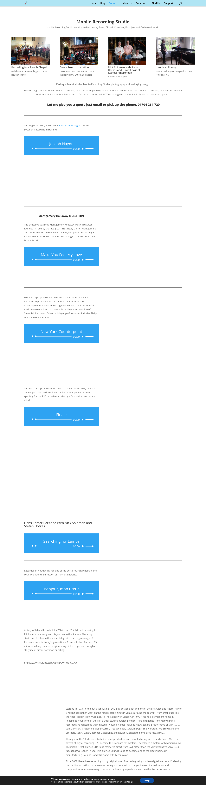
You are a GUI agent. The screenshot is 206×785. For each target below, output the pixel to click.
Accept (147, 780)
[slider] (54, 148)
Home (93, 3)
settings (128, 781)
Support (168, 3)
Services (140, 3)
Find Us (156, 3)
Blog (102, 3)
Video (126, 3)
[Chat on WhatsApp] (103, 768)
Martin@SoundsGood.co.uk (103, 748)
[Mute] (83, 148)
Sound (112, 3)
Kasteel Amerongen (70, 125)
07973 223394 (103, 743)
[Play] (32, 148)
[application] (61, 148)
